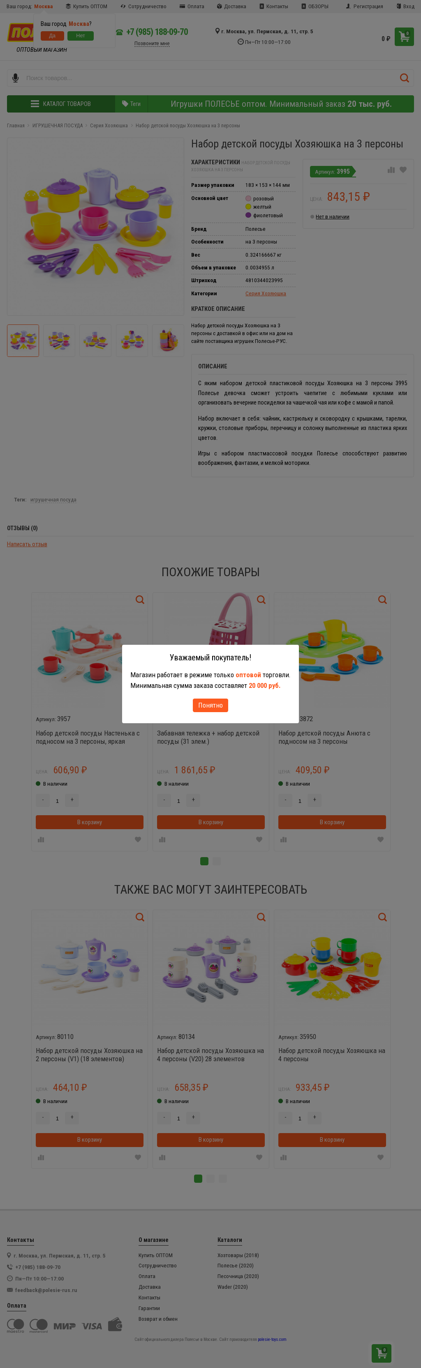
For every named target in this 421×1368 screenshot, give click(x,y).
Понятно (210, 705)
